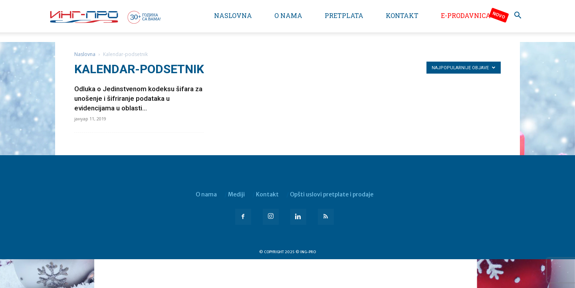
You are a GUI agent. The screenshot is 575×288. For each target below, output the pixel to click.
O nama (288, 15)
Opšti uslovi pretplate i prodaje (331, 194)
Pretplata (344, 15)
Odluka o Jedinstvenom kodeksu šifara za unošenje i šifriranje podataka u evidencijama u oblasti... (138, 98)
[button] (517, 16)
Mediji (236, 194)
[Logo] (104, 16)
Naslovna (233, 15)
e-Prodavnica (466, 15)
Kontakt (402, 15)
